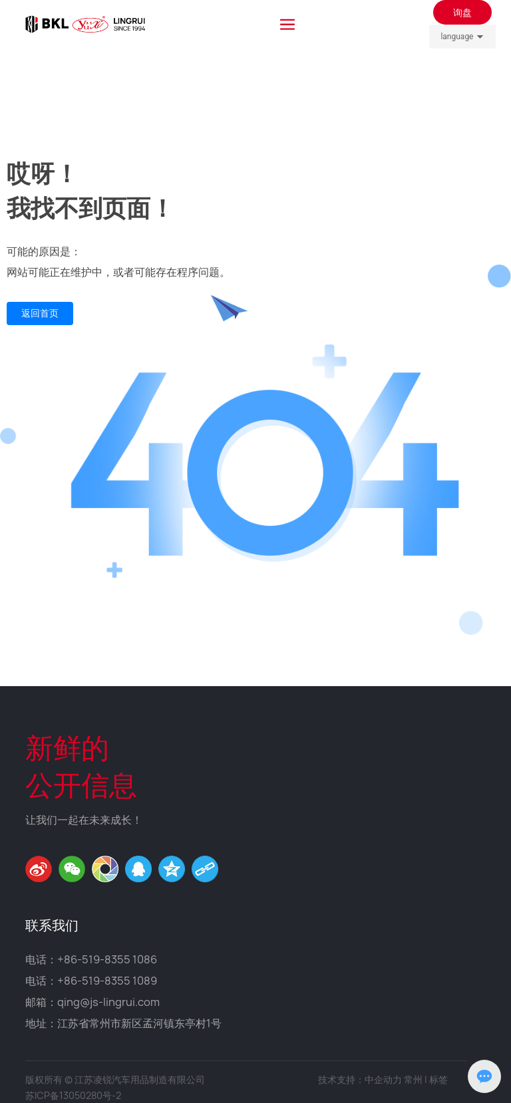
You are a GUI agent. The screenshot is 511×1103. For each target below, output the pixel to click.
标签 (438, 1079)
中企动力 (383, 1079)
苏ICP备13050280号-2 (73, 1095)
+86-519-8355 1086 (107, 959)
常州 (413, 1079)
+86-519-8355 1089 (107, 980)
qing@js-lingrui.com (108, 1002)
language (456, 36)
